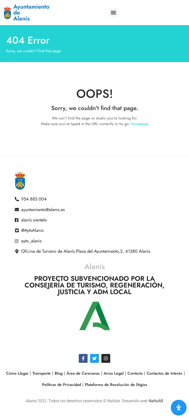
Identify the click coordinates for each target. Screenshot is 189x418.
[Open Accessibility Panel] (179, 408)
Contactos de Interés (164, 373)
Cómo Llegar (17, 373)
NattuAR (156, 401)
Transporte (41, 373)
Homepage (139, 124)
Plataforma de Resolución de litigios (116, 384)
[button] (113, 13)
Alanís (94, 266)
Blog (59, 373)
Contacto (135, 373)
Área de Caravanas (83, 373)
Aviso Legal (114, 373)
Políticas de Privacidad (61, 384)
